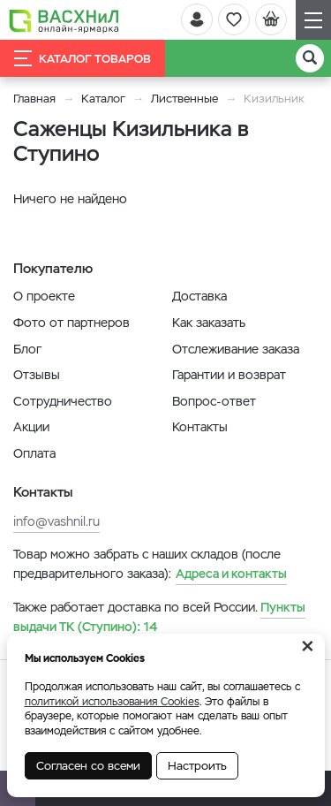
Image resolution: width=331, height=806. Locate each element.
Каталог (103, 98)
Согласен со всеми (88, 765)
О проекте (44, 296)
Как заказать (208, 323)
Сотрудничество (62, 401)
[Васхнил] (64, 20)
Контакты (200, 427)
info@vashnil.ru (56, 521)
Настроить (197, 765)
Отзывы (36, 375)
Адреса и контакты (231, 574)
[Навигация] (313, 20)
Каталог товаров (82, 58)
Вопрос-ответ (214, 401)
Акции (31, 427)
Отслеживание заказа (235, 349)
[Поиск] (310, 58)
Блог (27, 349)
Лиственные (184, 98)
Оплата (34, 453)
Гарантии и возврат (229, 375)
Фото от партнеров (71, 323)
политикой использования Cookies (112, 702)
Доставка (199, 296)
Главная (34, 98)
